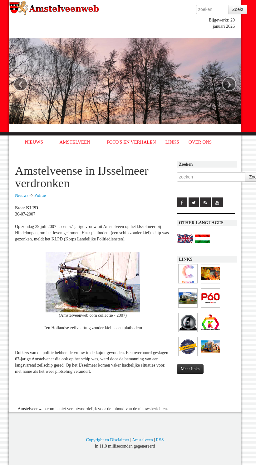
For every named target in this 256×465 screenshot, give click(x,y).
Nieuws (21, 195)
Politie (40, 195)
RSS (160, 440)
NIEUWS (34, 142)
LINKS (172, 142)
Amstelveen (142, 440)
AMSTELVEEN (74, 142)
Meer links (190, 369)
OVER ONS (200, 142)
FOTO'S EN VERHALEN (131, 142)
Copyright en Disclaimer (107, 440)
